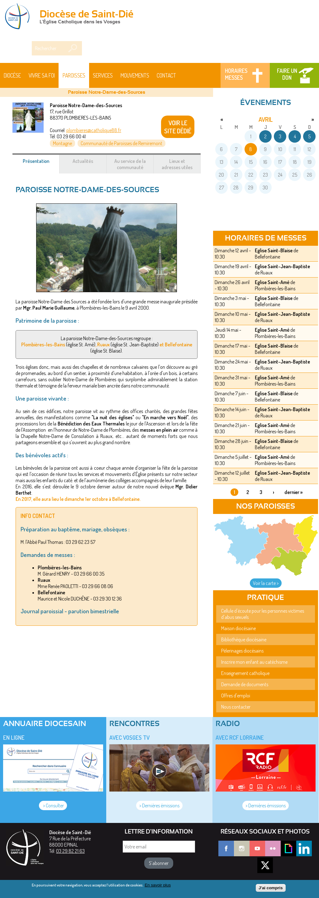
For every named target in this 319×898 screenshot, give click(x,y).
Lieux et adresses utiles (177, 164)
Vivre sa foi (42, 75)
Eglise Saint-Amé (272, 282)
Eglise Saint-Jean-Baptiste (282, 266)
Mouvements (135, 75)
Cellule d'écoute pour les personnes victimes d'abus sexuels (262, 614)
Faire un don (287, 74)
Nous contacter (235, 707)
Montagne (62, 143)
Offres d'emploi (235, 695)
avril (266, 119)
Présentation (41, 164)
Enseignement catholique (245, 673)
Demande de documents (244, 684)
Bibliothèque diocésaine (243, 639)
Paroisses (74, 75)
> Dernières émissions (159, 805)
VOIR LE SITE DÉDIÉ (177, 127)
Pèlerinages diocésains (242, 651)
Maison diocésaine (238, 628)
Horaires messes (236, 74)
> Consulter (53, 805)
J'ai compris (271, 888)
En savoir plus (158, 885)
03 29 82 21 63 (70, 851)
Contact (166, 75)
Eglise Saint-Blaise (274, 250)
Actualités (83, 161)
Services (103, 75)
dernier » (293, 492)
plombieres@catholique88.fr (93, 130)
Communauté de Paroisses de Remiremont (121, 143)
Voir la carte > (266, 583)
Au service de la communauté (130, 164)
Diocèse (12, 75)
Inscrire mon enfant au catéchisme (254, 662)
